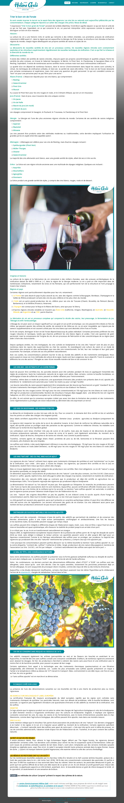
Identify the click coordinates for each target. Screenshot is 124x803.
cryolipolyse (23, 786)
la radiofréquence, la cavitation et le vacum (46, 786)
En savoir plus (102, 3)
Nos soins (75, 3)
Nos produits (84, 3)
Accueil (67, 3)
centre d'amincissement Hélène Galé (33, 783)
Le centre (93, 3)
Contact (111, 3)
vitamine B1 (25, 572)
